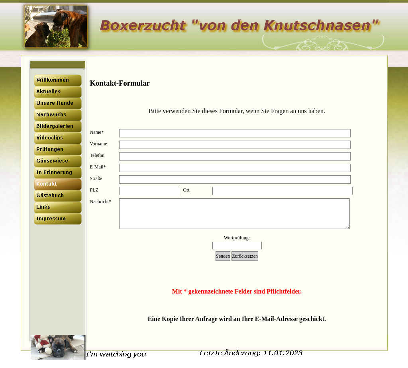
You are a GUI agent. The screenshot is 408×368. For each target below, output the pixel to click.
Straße (96, 178)
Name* (97, 132)
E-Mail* (98, 167)
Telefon (97, 155)
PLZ (94, 190)
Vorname (98, 144)
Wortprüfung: (237, 238)
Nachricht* (100, 201)
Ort (186, 190)
